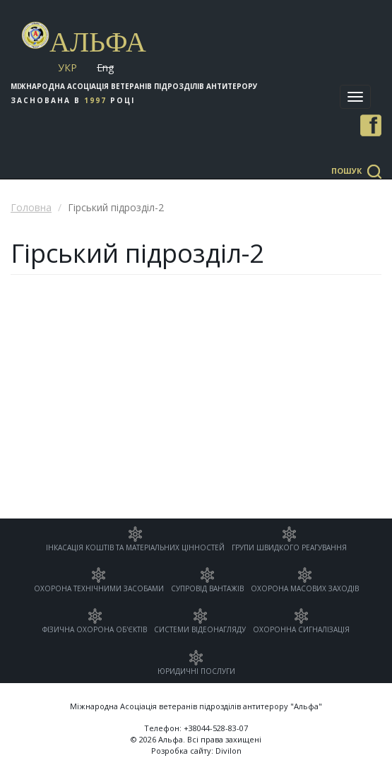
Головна (31, 207)
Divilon (228, 750)
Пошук (346, 170)
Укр (67, 67)
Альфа (97, 42)
